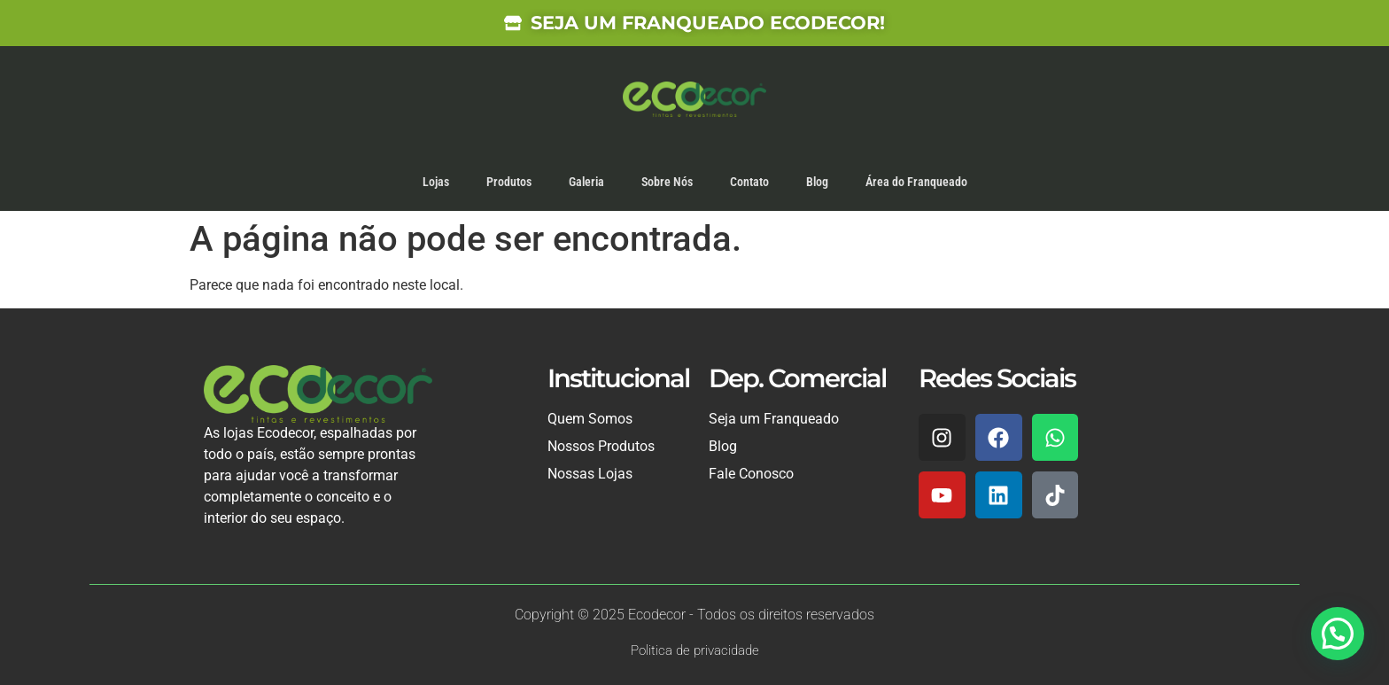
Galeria (586, 182)
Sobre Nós (667, 182)
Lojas (436, 182)
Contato (749, 182)
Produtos (509, 182)
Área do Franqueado (916, 182)
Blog (817, 182)
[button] (1337, 633)
